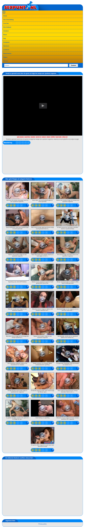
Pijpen (5, 57)
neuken (33, 137)
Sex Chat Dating (8, 19)
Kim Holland (7, 27)
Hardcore (6, 46)
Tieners (5, 61)
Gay (4, 38)
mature (44, 137)
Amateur (6, 31)
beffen (53, 137)
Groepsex (6, 42)
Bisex (5, 34)
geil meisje (20, 137)
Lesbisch (6, 50)
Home (5, 16)
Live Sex (6, 23)
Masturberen (7, 53)
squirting (27, 137)
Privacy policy (42, 524)
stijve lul (65, 137)
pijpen (48, 137)
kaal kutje (59, 137)
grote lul (38, 137)
